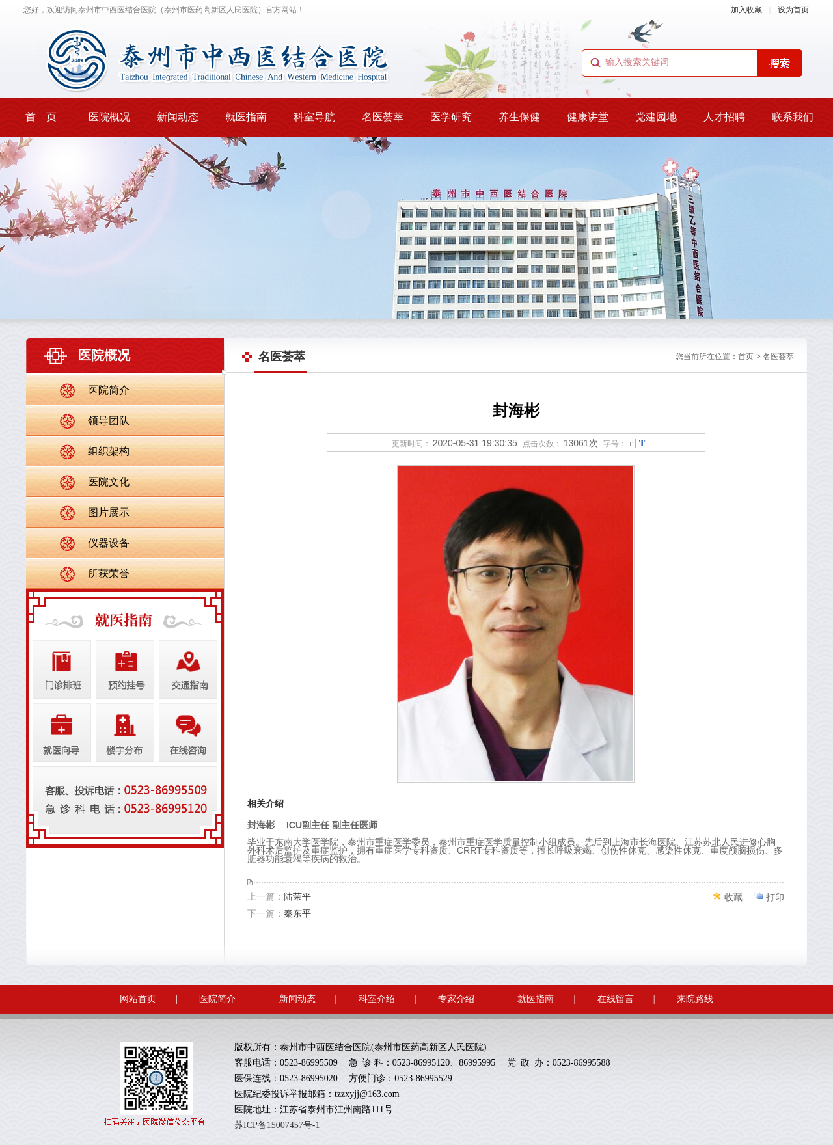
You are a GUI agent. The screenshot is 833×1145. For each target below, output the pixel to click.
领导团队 (109, 420)
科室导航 (314, 116)
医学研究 (451, 116)
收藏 (733, 897)
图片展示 (109, 512)
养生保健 (519, 116)
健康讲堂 (587, 116)
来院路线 (695, 999)
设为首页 (793, 9)
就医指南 (246, 116)
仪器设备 (109, 542)
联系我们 (792, 116)
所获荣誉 (109, 573)
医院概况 (109, 116)
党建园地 (656, 116)
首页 (746, 356)
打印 (775, 897)
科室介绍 (377, 999)
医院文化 (109, 481)
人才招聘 (724, 116)
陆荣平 (297, 896)
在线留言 (615, 999)
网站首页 (138, 999)
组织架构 (109, 451)
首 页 (41, 116)
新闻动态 (177, 116)
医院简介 (109, 390)
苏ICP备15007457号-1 (277, 1125)
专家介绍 (456, 999)
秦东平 (297, 913)
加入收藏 (746, 9)
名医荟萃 (382, 116)
